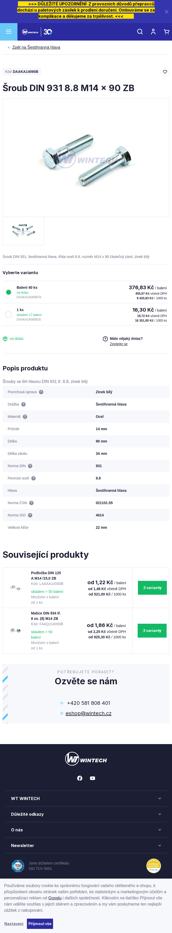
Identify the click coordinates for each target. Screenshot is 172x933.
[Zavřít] (167, 11)
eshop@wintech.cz (89, 713)
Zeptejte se (119, 344)
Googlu (55, 898)
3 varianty (152, 587)
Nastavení (13, 923)
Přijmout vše (40, 923)
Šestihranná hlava (36, 47)
